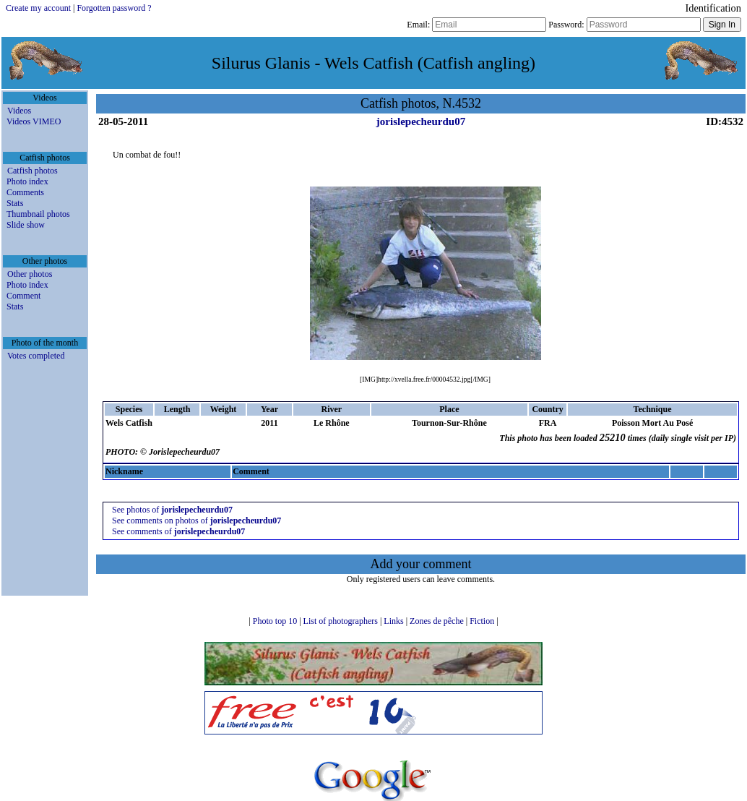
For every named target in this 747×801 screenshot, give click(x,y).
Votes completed (35, 356)
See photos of (172, 510)
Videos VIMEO (34, 121)
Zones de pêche (438, 621)
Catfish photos (32, 171)
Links (394, 621)
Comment (23, 296)
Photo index (27, 181)
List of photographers (341, 621)
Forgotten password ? (114, 8)
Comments (25, 192)
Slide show (26, 225)
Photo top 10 (276, 621)
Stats (15, 203)
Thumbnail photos (38, 214)
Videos (19, 111)
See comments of (178, 531)
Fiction (483, 621)
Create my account (38, 8)
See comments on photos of (196, 520)
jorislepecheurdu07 (420, 121)
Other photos (29, 274)
